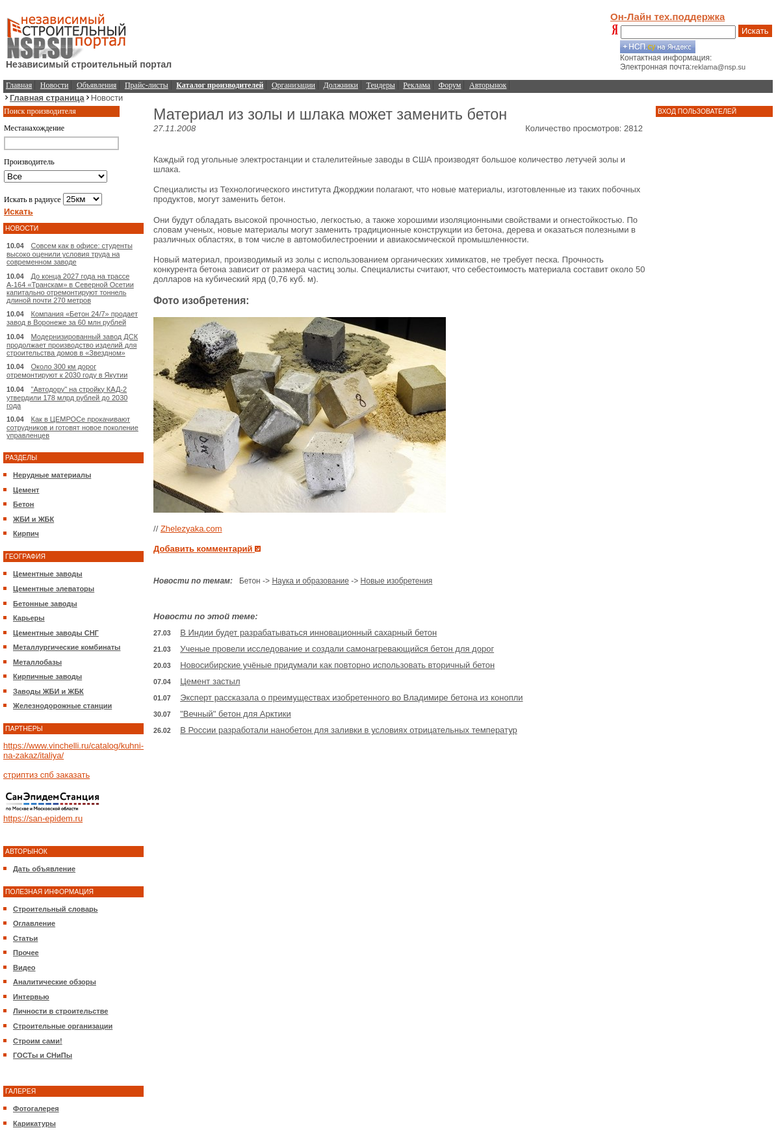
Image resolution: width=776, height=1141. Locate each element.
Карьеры (29, 618)
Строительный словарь (55, 909)
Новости (54, 85)
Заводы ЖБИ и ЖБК (48, 691)
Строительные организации (62, 1026)
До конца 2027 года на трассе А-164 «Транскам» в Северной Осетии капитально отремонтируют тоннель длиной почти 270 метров (70, 288)
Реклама (416, 85)
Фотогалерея (36, 1108)
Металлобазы (37, 662)
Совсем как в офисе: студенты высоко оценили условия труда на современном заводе (69, 254)
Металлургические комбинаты (66, 647)
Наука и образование (310, 580)
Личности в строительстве (60, 1011)
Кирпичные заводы (47, 676)
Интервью (31, 997)
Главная (19, 85)
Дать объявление (44, 869)
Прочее (26, 952)
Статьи (25, 938)
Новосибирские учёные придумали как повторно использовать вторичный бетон (337, 665)
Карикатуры (34, 1123)
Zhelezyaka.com (191, 528)
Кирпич (26, 533)
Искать (755, 31)
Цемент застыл (210, 681)
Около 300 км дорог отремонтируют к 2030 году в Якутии (66, 371)
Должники (341, 85)
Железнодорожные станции (62, 706)
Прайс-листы (146, 85)
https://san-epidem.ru (43, 818)
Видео (24, 967)
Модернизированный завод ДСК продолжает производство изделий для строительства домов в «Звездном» (72, 345)
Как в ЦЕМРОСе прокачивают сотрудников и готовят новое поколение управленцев (72, 427)
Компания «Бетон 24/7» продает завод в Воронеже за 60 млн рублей (72, 318)
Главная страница (47, 98)
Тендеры (381, 85)
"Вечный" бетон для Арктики (235, 714)
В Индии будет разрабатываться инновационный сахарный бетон (308, 632)
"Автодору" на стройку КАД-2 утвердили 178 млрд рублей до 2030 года (66, 397)
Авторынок (487, 85)
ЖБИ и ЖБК (33, 519)
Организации (293, 85)
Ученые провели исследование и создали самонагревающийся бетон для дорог (337, 649)
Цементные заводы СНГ (56, 633)
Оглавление (34, 923)
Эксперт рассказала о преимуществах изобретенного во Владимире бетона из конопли (351, 697)
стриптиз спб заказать (46, 775)
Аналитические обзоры (54, 982)
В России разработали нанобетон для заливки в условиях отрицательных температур (348, 730)
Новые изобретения (397, 580)
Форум (450, 85)
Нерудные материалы (52, 475)
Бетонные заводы (45, 604)
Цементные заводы (48, 574)
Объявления (96, 85)
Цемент (26, 490)
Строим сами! (37, 1041)
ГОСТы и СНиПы (42, 1055)
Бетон (23, 504)
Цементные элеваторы (53, 589)
